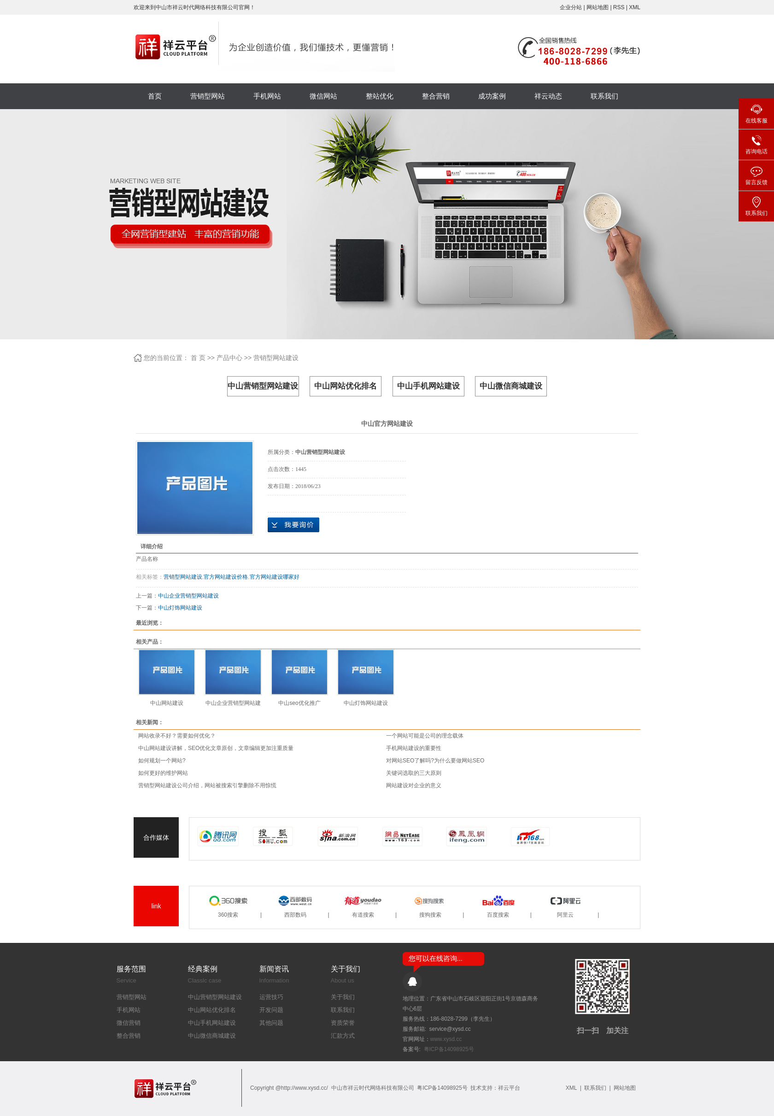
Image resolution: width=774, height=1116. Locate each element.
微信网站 (323, 96)
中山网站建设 (166, 703)
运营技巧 (271, 997)
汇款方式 (343, 1035)
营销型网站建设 (276, 357)
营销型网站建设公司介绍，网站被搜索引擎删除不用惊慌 (207, 785)
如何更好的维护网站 (163, 773)
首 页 (198, 357)
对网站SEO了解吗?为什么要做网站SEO (435, 760)
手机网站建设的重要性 (413, 748)
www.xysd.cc (446, 1039)
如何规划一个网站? (162, 760)
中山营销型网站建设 (263, 386)
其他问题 (271, 1022)
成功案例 (492, 96)
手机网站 (267, 96)
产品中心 (229, 357)
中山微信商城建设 (511, 386)
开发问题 (271, 1009)
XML (634, 7)
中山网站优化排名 (345, 386)
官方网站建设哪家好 (274, 577)
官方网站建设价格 (226, 577)
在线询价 (293, 524)
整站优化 (379, 96)
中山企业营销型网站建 (233, 703)
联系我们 (604, 96)
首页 (155, 96)
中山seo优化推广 (299, 703)
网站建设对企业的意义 (413, 785)
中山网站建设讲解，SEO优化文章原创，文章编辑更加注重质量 (215, 748)
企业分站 (571, 7)
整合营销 (436, 96)
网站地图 (598, 7)
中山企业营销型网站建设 (188, 596)
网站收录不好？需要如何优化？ (177, 735)
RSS (619, 7)
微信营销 (129, 1022)
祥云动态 (548, 96)
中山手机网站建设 (428, 386)
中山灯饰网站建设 (180, 607)
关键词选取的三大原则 (413, 773)
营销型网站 (207, 96)
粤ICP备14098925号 (449, 1049)
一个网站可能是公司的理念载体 (424, 735)
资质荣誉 (343, 1022)
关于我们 (343, 997)
